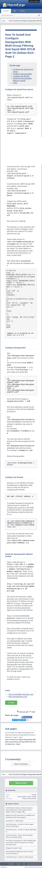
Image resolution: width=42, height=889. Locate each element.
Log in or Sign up (34, 1)
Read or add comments (29, 798)
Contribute (11, 864)
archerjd (33, 794)
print (33, 712)
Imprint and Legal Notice (33, 864)
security (19, 796)
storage (34, 796)
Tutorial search (8, 15)
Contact (18, 864)
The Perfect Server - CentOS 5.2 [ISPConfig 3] (19, 857)
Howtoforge (4, 867)
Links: (15, 83)
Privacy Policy (37, 867)
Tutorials (6, 11)
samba (29, 796)
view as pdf (23, 712)
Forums (22, 11)
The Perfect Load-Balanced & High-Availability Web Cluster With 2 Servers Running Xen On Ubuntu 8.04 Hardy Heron (21, 842)
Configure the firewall (21, 76)
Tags (14, 11)
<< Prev (11, 703)
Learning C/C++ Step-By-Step (14, 821)
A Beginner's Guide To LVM (14, 848)
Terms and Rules (29, 867)
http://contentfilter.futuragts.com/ (20, 694)
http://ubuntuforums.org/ (17, 697)
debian (24, 796)
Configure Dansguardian (22, 74)
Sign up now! (20, 783)
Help (24, 864)
